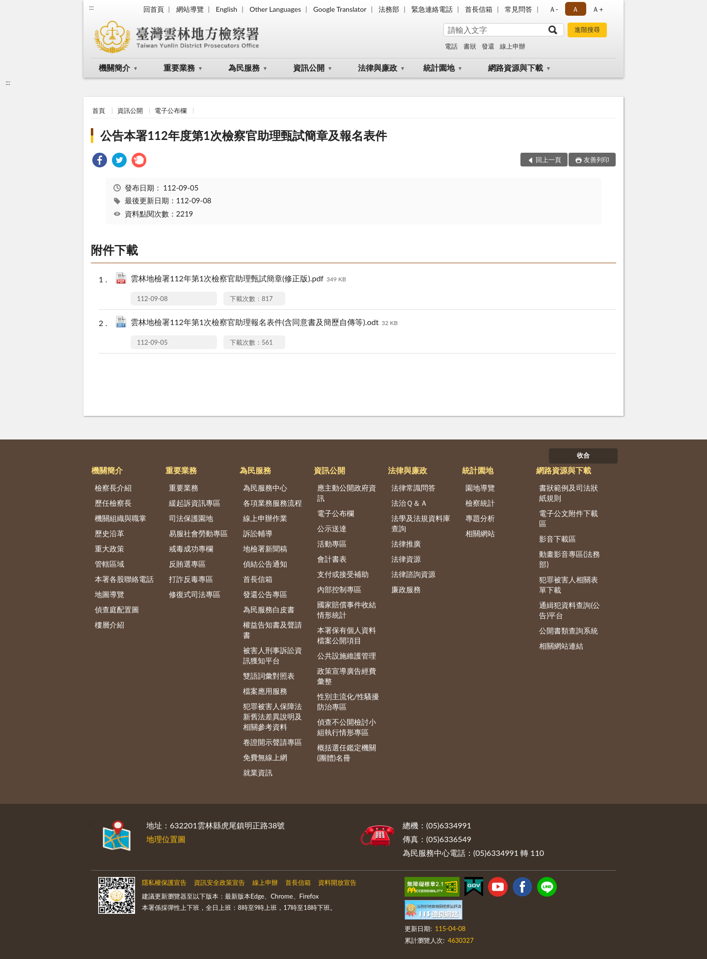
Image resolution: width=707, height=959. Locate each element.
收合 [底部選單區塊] (583, 455)
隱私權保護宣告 (164, 882)
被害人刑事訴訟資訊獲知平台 (272, 655)
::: (91, 7)
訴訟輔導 (257, 533)
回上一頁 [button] (548, 160)
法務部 (389, 9)
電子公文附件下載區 (568, 518)
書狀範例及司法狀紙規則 (568, 492)
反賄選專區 (187, 563)
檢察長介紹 (113, 487)
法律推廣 (406, 543)
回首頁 (153, 9)
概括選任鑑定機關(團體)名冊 (346, 752)
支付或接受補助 (343, 574)
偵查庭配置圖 (117, 609)
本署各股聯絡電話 (124, 579)
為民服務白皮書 (269, 609)
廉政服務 (406, 589)
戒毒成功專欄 (191, 548)
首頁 (98, 110)
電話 (451, 46)
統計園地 (439, 67)
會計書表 (332, 558)
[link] (99, 161)
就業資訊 (257, 772)
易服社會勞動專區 (198, 533)
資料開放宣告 (337, 882)
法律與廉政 (377, 67)
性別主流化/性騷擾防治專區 (348, 701)
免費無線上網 (265, 757)
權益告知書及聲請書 (272, 629)
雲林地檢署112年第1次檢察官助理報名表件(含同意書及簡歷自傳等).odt (264, 323)
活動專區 (332, 543)
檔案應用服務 (265, 690)
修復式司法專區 (194, 594)
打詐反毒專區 (191, 579)
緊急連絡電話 (432, 9)
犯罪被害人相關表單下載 (568, 584)
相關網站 (480, 533)
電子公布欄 (171, 110)
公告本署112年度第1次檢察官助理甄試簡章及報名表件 (243, 135)
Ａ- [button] (553, 9)
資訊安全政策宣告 (219, 882)
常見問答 (518, 9)
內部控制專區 (339, 589)
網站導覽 (190, 9)
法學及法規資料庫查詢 (420, 523)
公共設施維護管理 (346, 655)
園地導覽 (480, 487)
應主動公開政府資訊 (346, 492)
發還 (488, 46)
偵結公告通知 (265, 563)
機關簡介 (114, 67)
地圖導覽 (109, 594)
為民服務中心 (265, 487)
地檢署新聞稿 (265, 548)
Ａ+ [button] (597, 9)
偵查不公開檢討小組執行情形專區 (346, 727)
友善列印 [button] (596, 160)
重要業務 (179, 67)
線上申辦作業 (265, 518)
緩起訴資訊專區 (194, 502)
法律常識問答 (413, 487)
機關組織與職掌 (120, 518)
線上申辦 (512, 46)
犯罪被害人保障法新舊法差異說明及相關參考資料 (272, 716)
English (226, 9)
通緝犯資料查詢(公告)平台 (569, 610)
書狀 (469, 46)
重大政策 (109, 548)
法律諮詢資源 (413, 574)
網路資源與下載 (515, 67)
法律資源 (406, 558)
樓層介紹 (109, 624)
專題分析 (480, 518)
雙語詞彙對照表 (269, 675)
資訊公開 (309, 67)
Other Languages (275, 9)
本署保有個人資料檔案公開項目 (346, 635)
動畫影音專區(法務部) (569, 559)
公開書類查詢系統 (568, 630)
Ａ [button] (575, 9)
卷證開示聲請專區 (272, 742)
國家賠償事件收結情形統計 (346, 609)
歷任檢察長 (113, 502)
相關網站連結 (561, 645)
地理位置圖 (166, 839)
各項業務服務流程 (272, 502)
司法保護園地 (191, 518)
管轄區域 (109, 563)
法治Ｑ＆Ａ (409, 502)
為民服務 (244, 67)
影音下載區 (557, 538)
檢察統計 (480, 502)
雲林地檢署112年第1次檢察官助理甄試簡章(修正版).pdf (238, 279)
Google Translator (339, 9)
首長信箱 (478, 9)
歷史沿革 (109, 533)
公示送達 (332, 528)
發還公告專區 (265, 594)
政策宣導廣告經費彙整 (346, 675)
